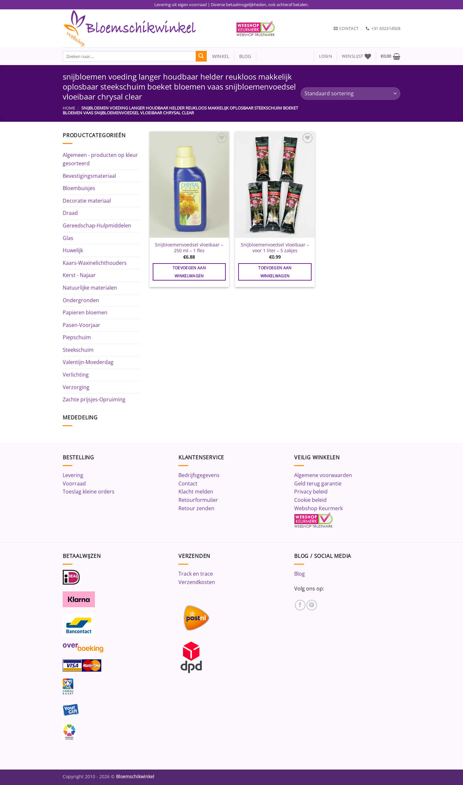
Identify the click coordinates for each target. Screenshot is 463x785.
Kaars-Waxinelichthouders (95, 262)
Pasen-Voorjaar (81, 325)
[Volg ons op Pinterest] (311, 605)
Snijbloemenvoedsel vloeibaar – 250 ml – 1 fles (189, 248)
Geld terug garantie (317, 483)
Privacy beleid (311, 491)
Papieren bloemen (85, 312)
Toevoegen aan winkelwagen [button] (189, 271)
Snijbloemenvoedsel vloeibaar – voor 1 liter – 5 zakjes (275, 248)
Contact (187, 483)
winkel (218, 56)
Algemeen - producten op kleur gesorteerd (100, 159)
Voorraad (74, 483)
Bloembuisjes (79, 188)
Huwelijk (73, 250)
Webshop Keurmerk (318, 508)
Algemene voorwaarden (323, 475)
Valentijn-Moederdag (88, 362)
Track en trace (195, 573)
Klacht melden (195, 491)
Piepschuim (77, 337)
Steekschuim (78, 349)
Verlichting (76, 374)
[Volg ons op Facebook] (300, 605)
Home (69, 108)
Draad (70, 212)
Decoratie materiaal (87, 200)
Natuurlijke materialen (90, 287)
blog (245, 56)
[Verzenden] (201, 56)
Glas (68, 238)
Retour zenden (196, 508)
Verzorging (76, 387)
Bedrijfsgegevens (199, 475)
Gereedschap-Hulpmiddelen (97, 225)
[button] (325, 56)
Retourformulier (198, 499)
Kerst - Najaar (79, 275)
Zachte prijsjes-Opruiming (94, 399)
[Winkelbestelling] (350, 93)
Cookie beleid (310, 499)
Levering (73, 475)
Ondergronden (81, 300)
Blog (299, 573)
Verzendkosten (196, 582)
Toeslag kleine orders (88, 491)
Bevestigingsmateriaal (89, 175)
